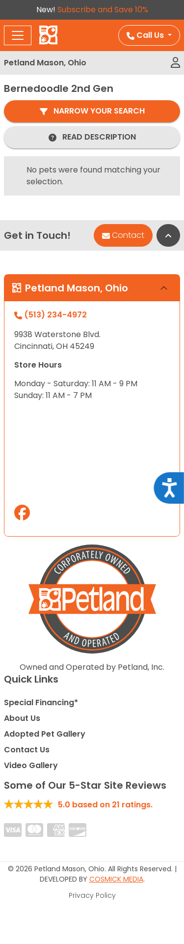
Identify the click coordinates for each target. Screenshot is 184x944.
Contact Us (27, 749)
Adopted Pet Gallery (44, 734)
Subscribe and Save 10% (102, 9)
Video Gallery (31, 765)
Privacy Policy (92, 895)
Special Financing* (41, 702)
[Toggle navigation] (17, 35)
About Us (22, 718)
